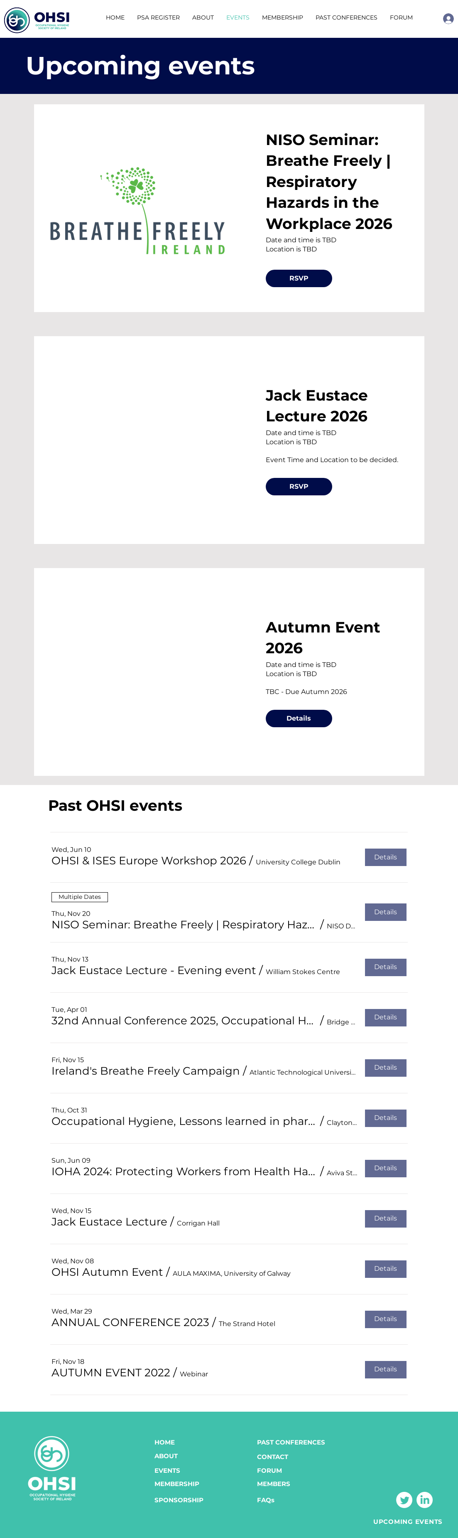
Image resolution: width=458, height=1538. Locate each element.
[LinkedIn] (424, 1500)
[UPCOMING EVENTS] (408, 1521)
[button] (346, 17)
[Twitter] (404, 1500)
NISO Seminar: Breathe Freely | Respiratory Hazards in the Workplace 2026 (329, 181)
